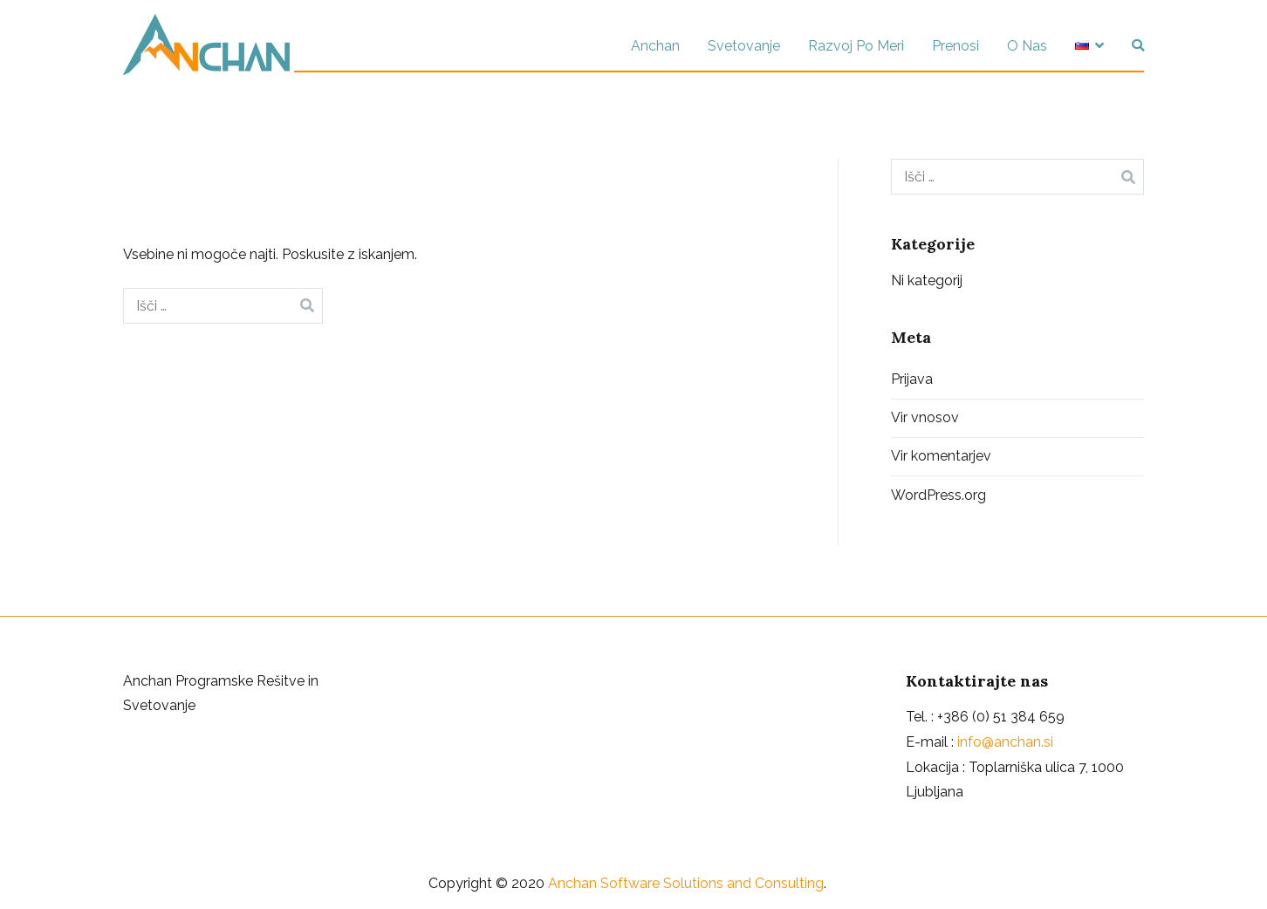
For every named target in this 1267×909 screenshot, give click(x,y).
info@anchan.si (1005, 742)
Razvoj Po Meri (856, 46)
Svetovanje (744, 46)
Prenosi (955, 46)
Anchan (655, 46)
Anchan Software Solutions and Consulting (686, 883)
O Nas (1027, 46)
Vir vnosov (925, 417)
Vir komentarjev (941, 456)
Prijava (912, 379)
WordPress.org (938, 495)
